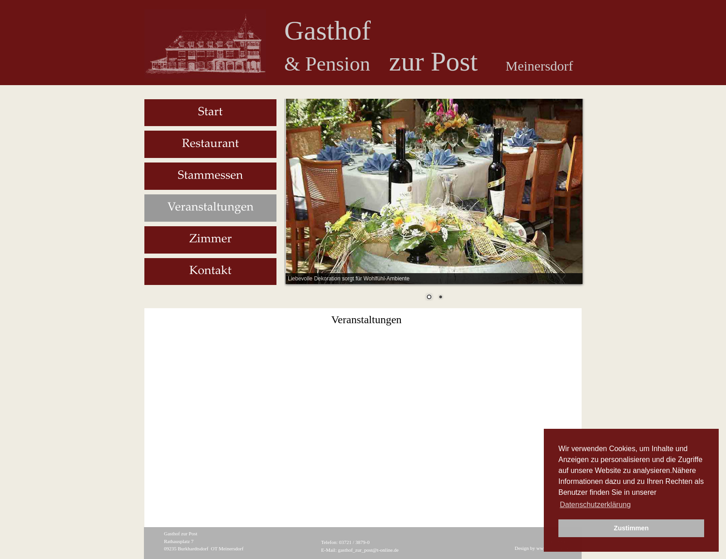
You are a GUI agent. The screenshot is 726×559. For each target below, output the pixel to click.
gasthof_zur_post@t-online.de (368, 550)
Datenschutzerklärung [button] (595, 504)
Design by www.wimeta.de (542, 548)
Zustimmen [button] (631, 528)
